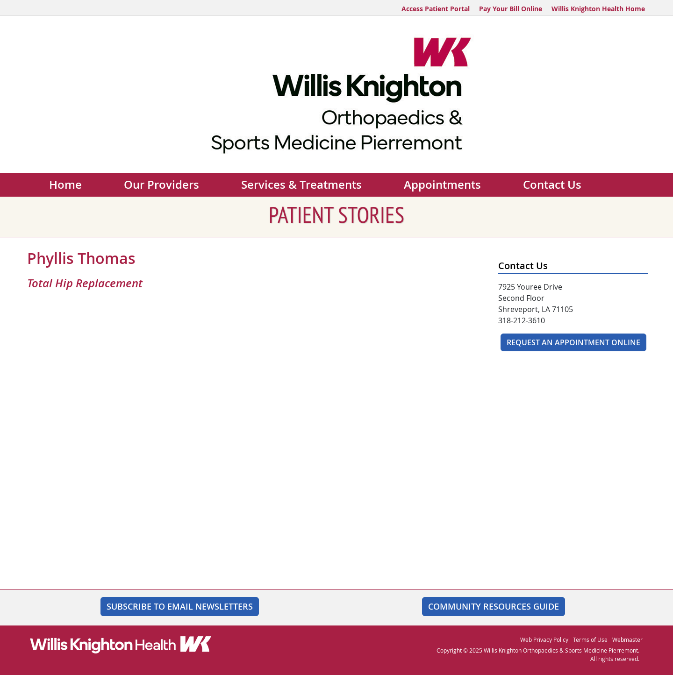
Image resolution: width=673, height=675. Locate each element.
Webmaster (627, 639)
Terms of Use (590, 639)
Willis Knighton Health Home (598, 8)
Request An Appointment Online (573, 342)
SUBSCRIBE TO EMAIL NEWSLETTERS (180, 606)
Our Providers (161, 184)
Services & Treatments (301, 184)
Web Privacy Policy (544, 639)
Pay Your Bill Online (510, 8)
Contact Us (552, 184)
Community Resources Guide (493, 606)
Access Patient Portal (435, 8)
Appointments (442, 184)
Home (65, 184)
